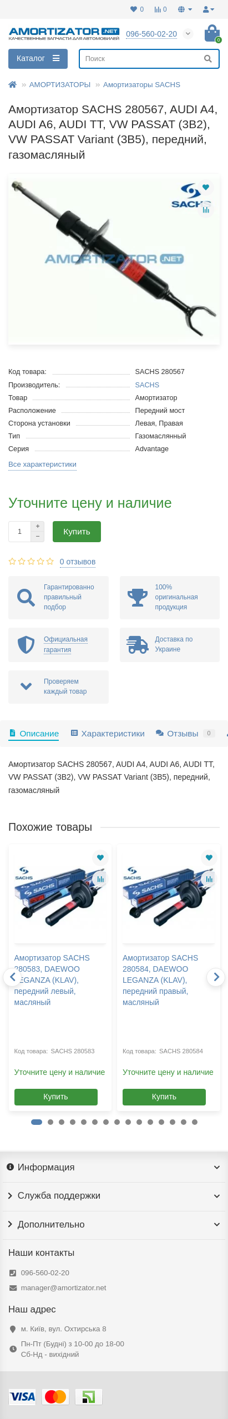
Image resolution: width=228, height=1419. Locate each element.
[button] (36, 1122)
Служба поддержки (114, 1196)
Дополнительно (114, 1225)
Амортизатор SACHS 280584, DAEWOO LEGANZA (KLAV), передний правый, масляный (160, 980)
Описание (33, 733)
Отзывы (185, 733)
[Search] (149, 59)
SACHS (147, 385)
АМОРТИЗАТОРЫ (60, 84)
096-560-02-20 (45, 1273)
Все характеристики (42, 464)
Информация (114, 1168)
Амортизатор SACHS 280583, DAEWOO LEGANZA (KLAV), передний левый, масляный (52, 980)
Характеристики (107, 733)
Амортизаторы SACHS (141, 84)
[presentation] (12, 977)
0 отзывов (78, 561)
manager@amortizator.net (64, 1288)
